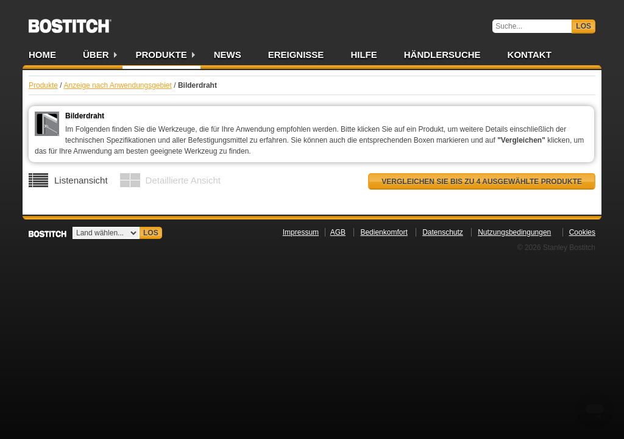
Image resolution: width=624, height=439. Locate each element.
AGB (338, 232)
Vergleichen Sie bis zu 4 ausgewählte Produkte (481, 181)
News (227, 54)
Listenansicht (81, 180)
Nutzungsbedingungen (514, 232)
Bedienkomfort (383, 232)
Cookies (582, 232)
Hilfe (363, 54)
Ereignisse (296, 54)
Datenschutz (442, 232)
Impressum (301, 232)
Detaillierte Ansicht (183, 180)
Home (42, 54)
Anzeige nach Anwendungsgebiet (117, 85)
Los (583, 26)
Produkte (161, 54)
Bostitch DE (70, 22)
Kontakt (529, 54)
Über (96, 54)
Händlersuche (442, 54)
